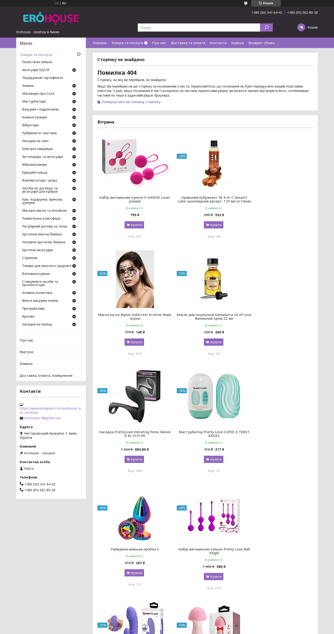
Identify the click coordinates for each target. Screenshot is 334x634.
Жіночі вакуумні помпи (40, 301)
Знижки (237, 42)
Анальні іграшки (34, 117)
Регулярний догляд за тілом (44, 226)
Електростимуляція (37, 149)
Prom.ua (189, 625)
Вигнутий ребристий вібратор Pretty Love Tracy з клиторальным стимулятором (279, 439)
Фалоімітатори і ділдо (39, 180)
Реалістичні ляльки (37, 62)
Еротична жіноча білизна (42, 234)
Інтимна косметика (37, 293)
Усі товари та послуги (291, 609)
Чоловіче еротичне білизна (43, 242)
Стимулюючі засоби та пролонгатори (40, 283)
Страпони (29, 258)
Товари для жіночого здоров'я (46, 266)
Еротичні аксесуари (37, 250)
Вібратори (30, 125)
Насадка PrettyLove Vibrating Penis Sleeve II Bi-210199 (205, 320)
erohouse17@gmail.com (42, 418)
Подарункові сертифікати (42, 78)
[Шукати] (266, 27)
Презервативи (33, 309)
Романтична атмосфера (41, 219)
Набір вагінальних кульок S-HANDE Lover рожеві (131, 199)
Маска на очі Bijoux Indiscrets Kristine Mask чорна (278, 199)
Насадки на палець (37, 324)
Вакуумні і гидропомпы (40, 109)
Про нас (159, 42)
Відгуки (26, 351)
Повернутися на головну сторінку (131, 101)
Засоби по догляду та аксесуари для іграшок (40, 190)
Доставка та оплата (188, 42)
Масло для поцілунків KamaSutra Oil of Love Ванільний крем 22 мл (132, 320)
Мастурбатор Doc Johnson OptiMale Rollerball (205, 558)
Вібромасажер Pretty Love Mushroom (132, 556)
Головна (99, 42)
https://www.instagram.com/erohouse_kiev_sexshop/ (50, 410)
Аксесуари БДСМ (35, 70)
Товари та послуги (127, 42)
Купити (133, 225)
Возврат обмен (261, 42)
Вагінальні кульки (36, 274)
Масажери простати (38, 94)
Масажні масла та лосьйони (44, 211)
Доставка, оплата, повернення (46, 375)
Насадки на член (35, 141)
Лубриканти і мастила (39, 133)
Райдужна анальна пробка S (132, 435)
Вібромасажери (34, 165)
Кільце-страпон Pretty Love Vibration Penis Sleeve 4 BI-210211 (278, 558)
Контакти (218, 42)
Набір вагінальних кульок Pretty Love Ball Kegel (205, 437)
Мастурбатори (34, 102)
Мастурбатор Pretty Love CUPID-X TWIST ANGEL (278, 320)
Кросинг (28, 317)
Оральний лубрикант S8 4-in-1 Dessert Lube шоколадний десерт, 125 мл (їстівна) (205, 201)
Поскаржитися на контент (162, 629)
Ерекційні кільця (34, 173)
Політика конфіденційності (200, 629)
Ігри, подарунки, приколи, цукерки (42, 201)
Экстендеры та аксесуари (42, 157)
